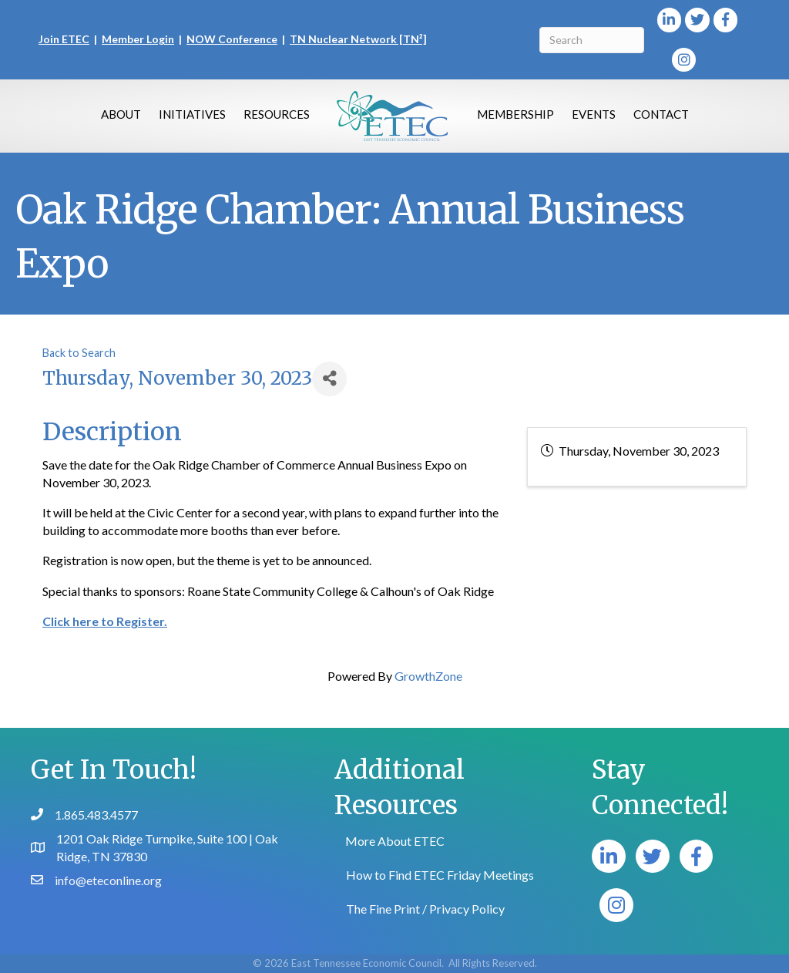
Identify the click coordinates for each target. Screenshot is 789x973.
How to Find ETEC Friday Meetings (440, 874)
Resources (276, 114)
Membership (515, 114)
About (121, 114)
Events (594, 114)
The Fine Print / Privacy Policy (425, 908)
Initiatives (192, 114)
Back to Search (79, 352)
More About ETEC (395, 840)
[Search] (591, 40)
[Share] (329, 379)
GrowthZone (428, 675)
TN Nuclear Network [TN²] (358, 38)
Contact (661, 114)
